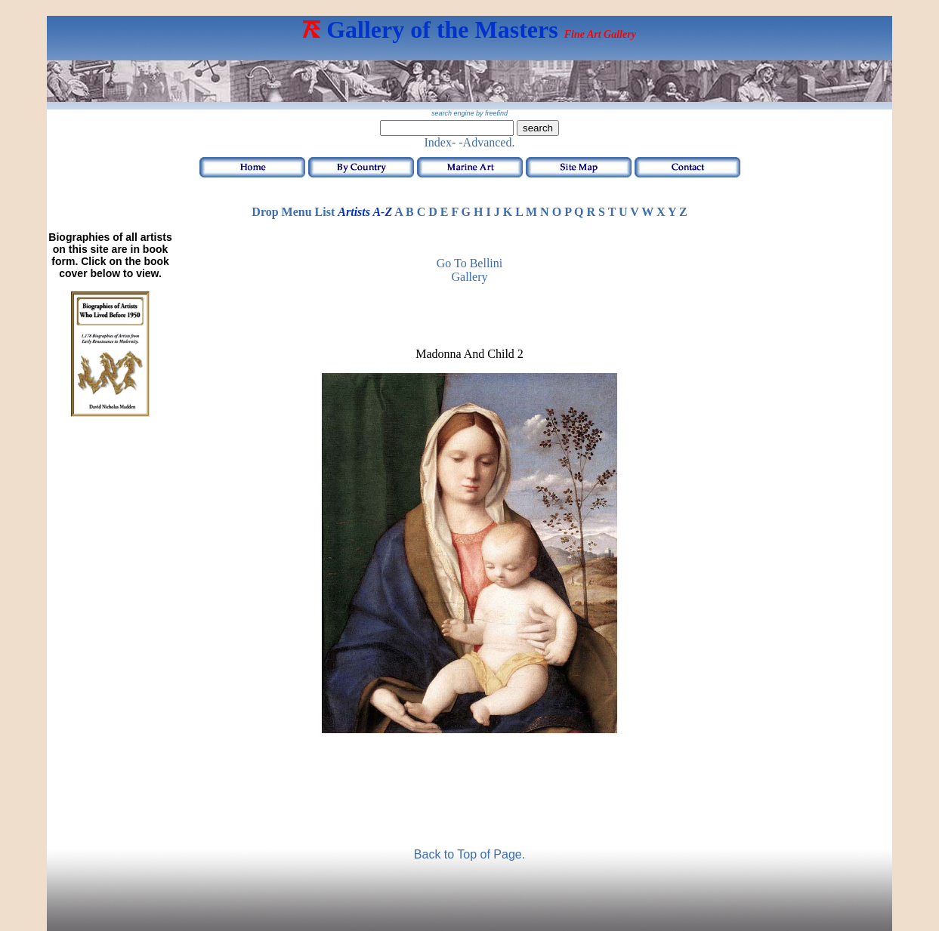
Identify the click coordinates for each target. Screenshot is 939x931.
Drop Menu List (293, 211)
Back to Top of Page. (469, 854)
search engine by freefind (469, 113)
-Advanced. (486, 142)
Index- (440, 142)
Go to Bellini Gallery (469, 270)
